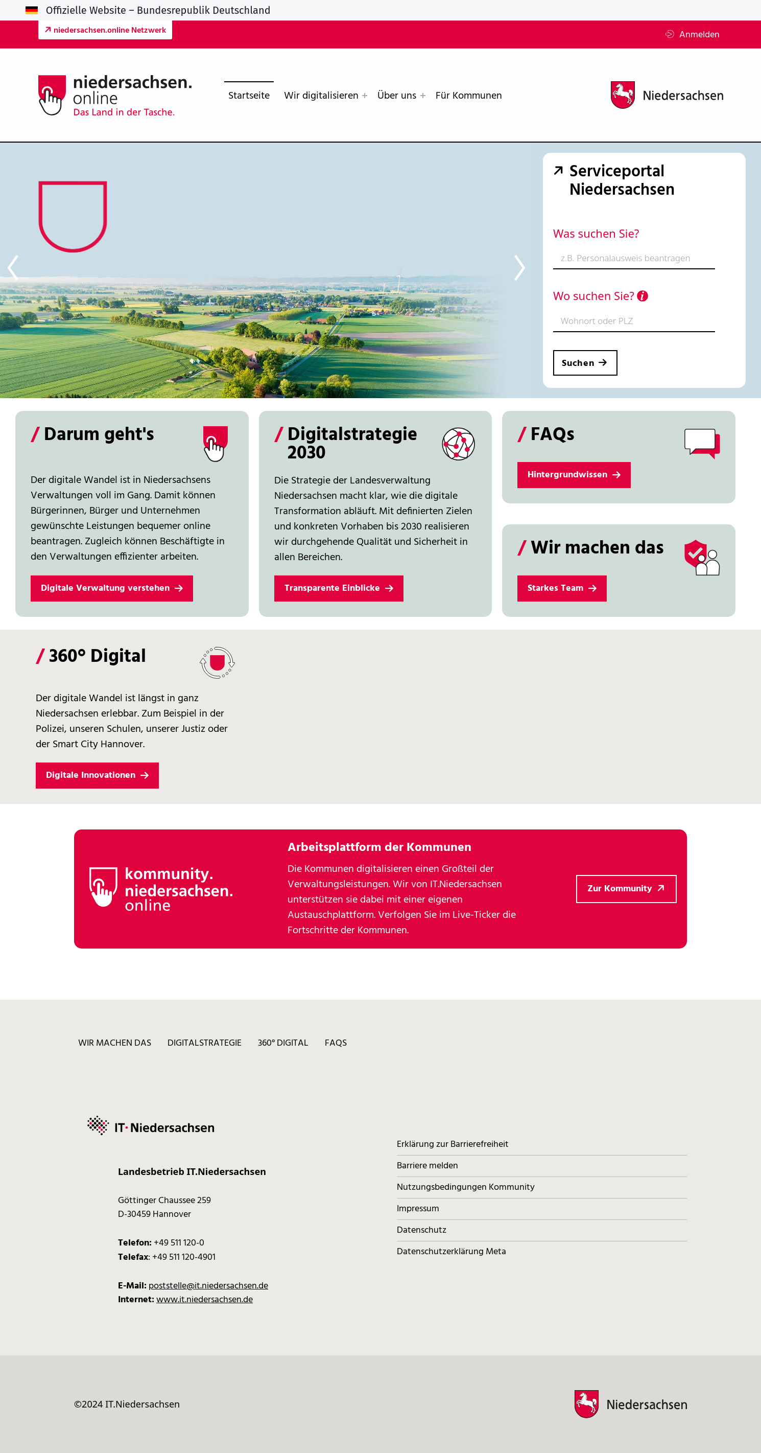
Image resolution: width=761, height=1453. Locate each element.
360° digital (283, 1043)
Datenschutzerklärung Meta (451, 1251)
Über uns (396, 96)
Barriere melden (427, 1166)
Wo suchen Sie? (600, 295)
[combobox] (634, 259)
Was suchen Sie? (596, 233)
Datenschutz (421, 1230)
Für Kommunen (469, 96)
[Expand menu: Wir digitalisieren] (364, 95)
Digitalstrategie (205, 1043)
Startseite (249, 96)
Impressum (418, 1209)
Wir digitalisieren (321, 96)
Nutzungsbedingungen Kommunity (466, 1187)
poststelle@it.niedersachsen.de (208, 1286)
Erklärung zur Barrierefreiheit (453, 1144)
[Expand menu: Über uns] (422, 95)
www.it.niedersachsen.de (204, 1300)
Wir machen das (114, 1043)
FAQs (336, 1043)
